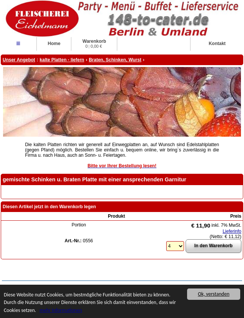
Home (54, 43)
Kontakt (217, 43)
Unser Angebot (19, 59)
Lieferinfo (232, 231)
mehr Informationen (60, 310)
